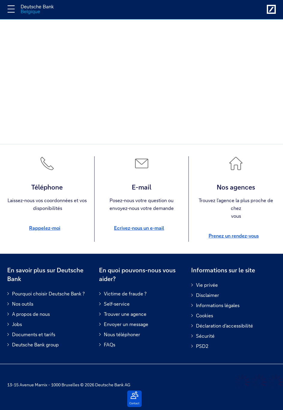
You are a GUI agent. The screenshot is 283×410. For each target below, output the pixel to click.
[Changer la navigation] (11, 9)
